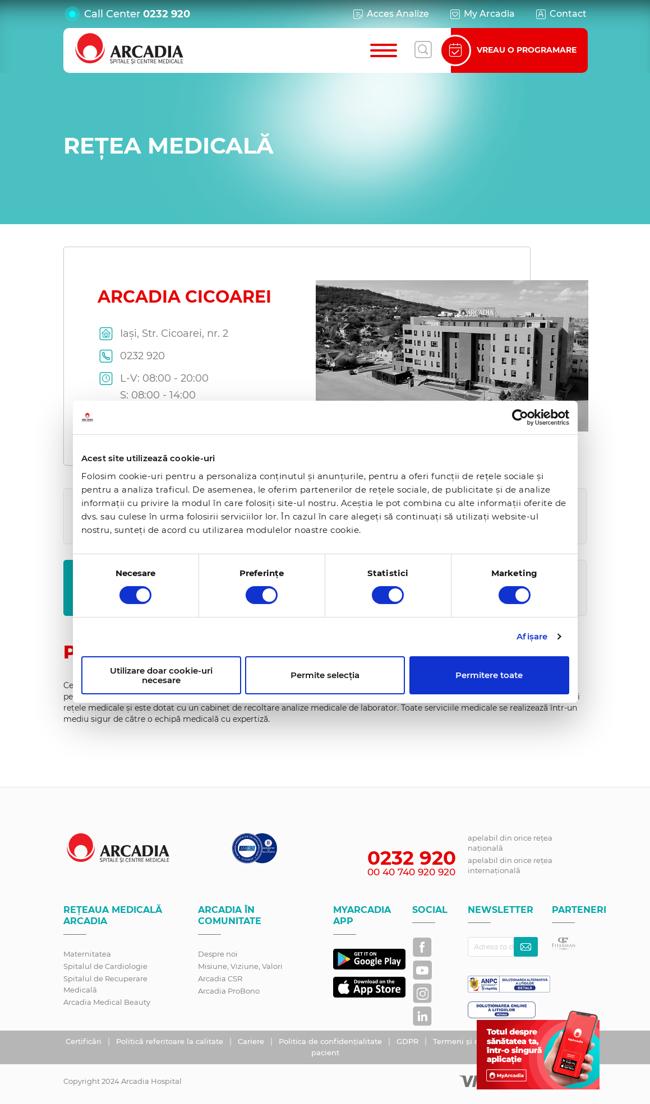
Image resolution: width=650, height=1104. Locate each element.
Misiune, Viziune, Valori (240, 966)
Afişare (532, 636)
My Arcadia (482, 14)
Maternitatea (87, 953)
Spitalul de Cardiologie (105, 966)
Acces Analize (390, 14)
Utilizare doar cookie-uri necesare (161, 675)
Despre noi (218, 953)
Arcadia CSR (220, 978)
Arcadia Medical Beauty (106, 1002)
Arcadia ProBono (229, 990)
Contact (560, 14)
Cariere (252, 1041)
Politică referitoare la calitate (170, 1041)
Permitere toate (489, 675)
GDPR (409, 1041)
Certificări (85, 1041)
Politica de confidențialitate (331, 1041)
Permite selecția (325, 675)
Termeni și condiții (469, 1041)
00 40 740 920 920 (411, 872)
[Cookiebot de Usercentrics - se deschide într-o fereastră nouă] (520, 417)
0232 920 (166, 14)
